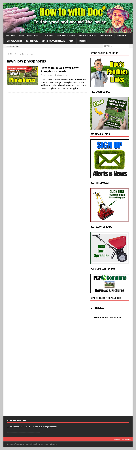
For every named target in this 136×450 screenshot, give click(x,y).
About (72, 41)
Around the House (87, 36)
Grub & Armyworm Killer (53, 41)
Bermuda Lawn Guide (122, 439)
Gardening (121, 36)
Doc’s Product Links (28, 36)
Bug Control (32, 41)
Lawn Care (48, 36)
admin (59, 75)
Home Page (10, 36)
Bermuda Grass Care (66, 36)
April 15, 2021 (48, 75)
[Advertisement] (110, 369)
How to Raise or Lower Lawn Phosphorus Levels (60, 69)
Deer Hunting (106, 36)
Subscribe (83, 41)
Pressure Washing (14, 41)
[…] (78, 88)
